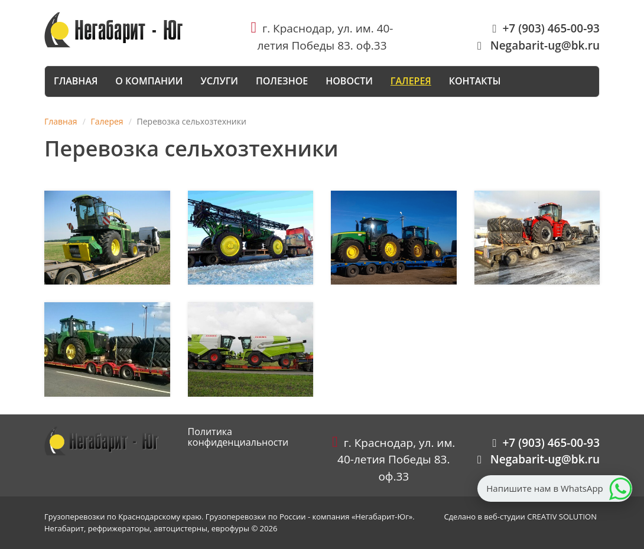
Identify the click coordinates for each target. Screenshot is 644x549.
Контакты (475, 80)
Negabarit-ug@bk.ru (538, 45)
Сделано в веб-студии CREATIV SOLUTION (520, 516)
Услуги (219, 80)
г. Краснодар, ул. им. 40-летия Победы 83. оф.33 (393, 459)
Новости (349, 80)
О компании (149, 80)
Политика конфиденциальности (238, 437)
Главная (75, 80)
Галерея (411, 80)
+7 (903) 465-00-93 (546, 28)
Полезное (282, 80)
